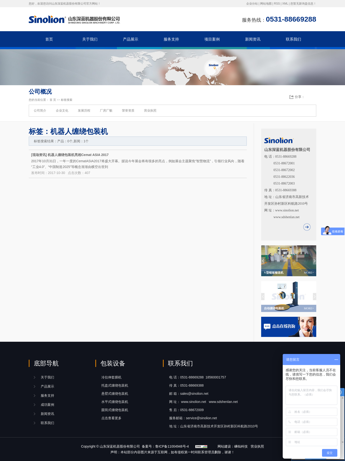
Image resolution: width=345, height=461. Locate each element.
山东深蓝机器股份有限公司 (120, 446)
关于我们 (90, 39)
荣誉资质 (128, 110)
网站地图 (266, 3)
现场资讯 (39, 155)
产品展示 (130, 39)
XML (285, 3)
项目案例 (212, 39)
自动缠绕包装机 (289, 308)
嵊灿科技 (241, 446)
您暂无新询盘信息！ (303, 3)
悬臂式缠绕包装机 (114, 393)
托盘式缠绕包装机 (114, 385)
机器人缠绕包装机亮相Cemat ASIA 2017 (78, 155)
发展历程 (84, 110)
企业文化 (62, 110)
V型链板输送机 (289, 272)
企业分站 (252, 3)
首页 (49, 39)
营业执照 (150, 110)
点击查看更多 (111, 418)
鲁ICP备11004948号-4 (172, 446)
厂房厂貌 (106, 110)
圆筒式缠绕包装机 (114, 410)
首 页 (53, 100)
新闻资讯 (252, 39)
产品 (47, 386)
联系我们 (293, 39)
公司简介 (40, 110)
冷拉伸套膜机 (111, 377)
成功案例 (47, 405)
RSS (277, 3)
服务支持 (171, 39)
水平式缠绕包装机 (114, 402)
